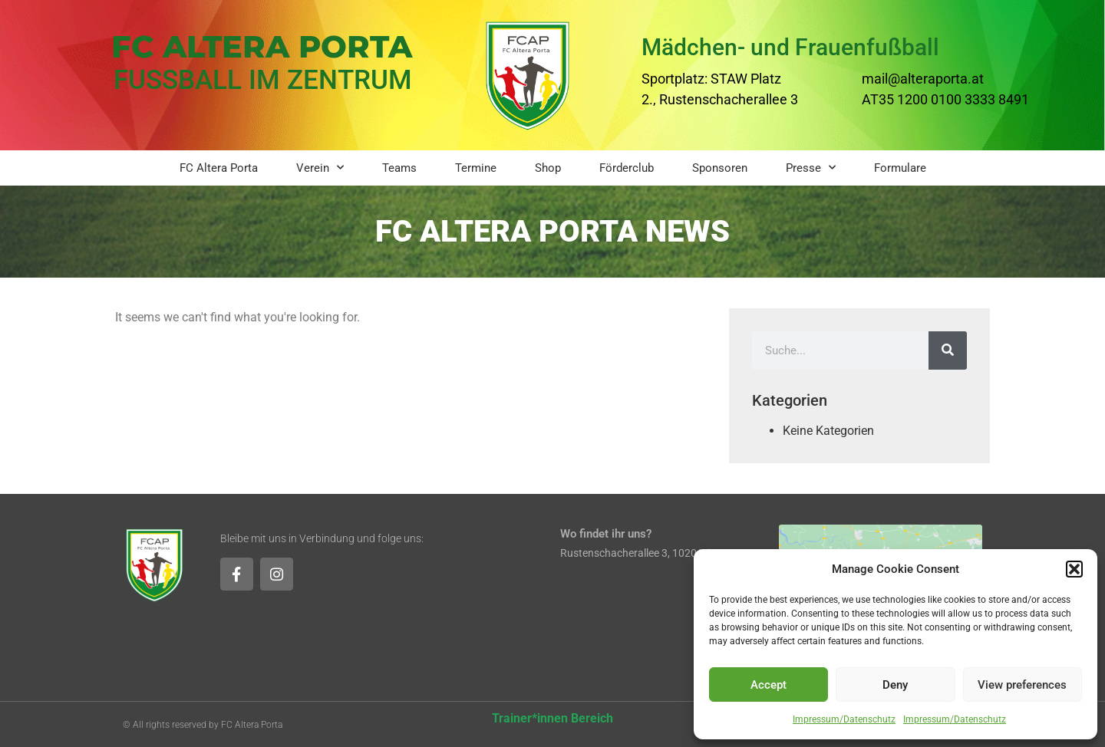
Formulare (900, 168)
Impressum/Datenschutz (844, 719)
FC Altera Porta (219, 168)
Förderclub (626, 168)
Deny (895, 685)
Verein (320, 167)
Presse (811, 167)
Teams (399, 168)
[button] (1074, 569)
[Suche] (948, 350)
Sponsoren (719, 168)
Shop (548, 168)
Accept (768, 685)
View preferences (1022, 685)
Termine (475, 168)
